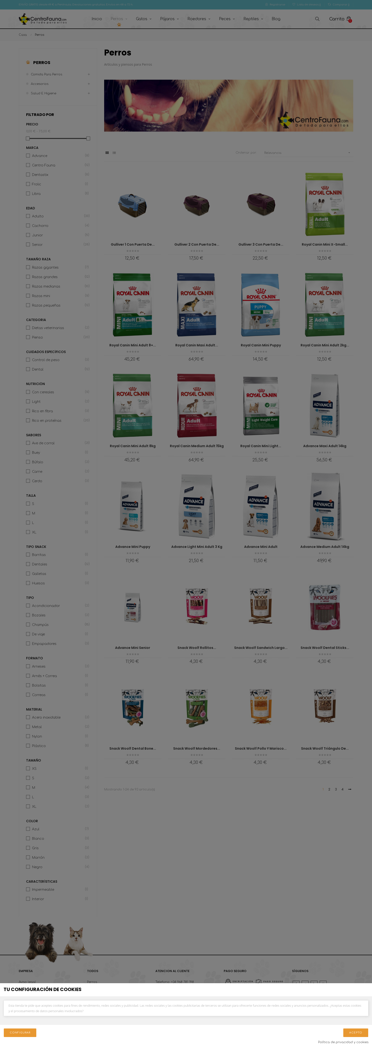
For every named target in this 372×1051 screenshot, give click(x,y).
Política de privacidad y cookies (343, 1042)
